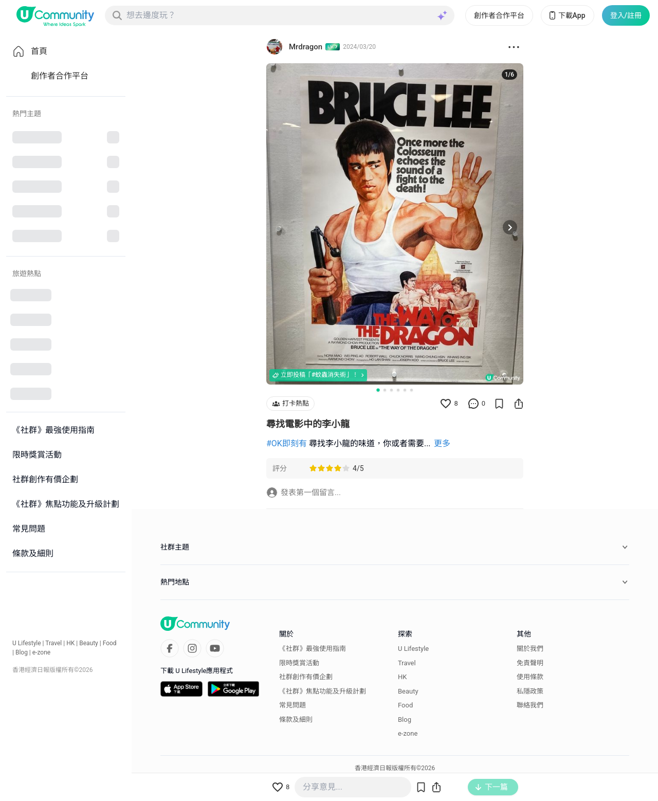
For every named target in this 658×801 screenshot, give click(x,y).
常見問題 (292, 705)
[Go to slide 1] (377, 389)
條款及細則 (296, 719)
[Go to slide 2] (384, 390)
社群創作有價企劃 (306, 677)
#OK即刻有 (286, 443)
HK (70, 643)
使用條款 (530, 677)
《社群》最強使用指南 (312, 648)
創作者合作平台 (499, 15)
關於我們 (530, 648)
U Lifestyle (26, 643)
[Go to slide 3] (391, 390)
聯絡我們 (530, 705)
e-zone (41, 652)
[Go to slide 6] (411, 390)
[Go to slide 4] (398, 390)
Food (110, 643)
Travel (53, 643)
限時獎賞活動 (299, 663)
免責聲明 (530, 663)
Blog (21, 652)
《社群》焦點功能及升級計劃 (322, 691)
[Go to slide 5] (405, 390)
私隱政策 (530, 691)
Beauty (88, 643)
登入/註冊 (626, 15)
